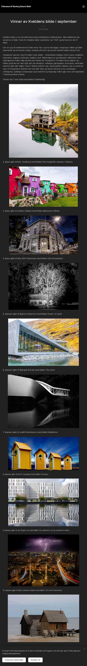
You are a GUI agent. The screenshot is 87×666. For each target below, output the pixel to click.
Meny (84, 6)
